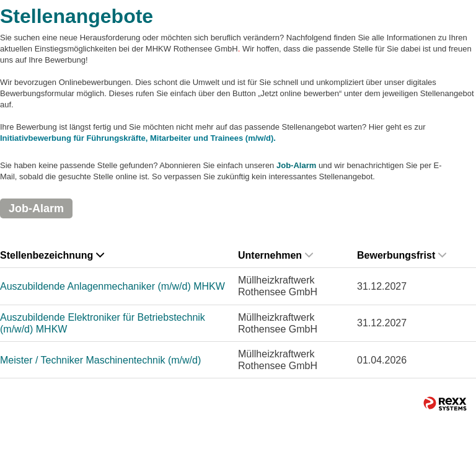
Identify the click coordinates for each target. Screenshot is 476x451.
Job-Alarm (296, 165)
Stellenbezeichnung (52, 255)
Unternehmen (275, 255)
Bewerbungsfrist (401, 255)
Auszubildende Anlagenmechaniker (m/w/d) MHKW (112, 286)
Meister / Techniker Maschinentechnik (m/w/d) (100, 360)
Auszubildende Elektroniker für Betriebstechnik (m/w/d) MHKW (102, 323)
